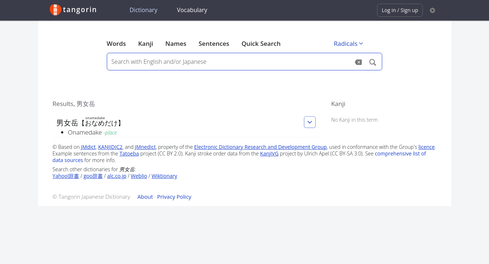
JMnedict (145, 146)
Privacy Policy (174, 196)
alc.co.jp (117, 175)
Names (175, 43)
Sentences (214, 43)
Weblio (139, 175)
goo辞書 (92, 175)
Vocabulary (192, 10)
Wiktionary (164, 175)
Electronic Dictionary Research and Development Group (260, 146)
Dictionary (143, 10)
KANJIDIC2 (110, 146)
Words (116, 43)
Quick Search (261, 43)
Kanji (145, 43)
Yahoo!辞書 (66, 175)
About (145, 196)
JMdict (88, 146)
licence (426, 146)
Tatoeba (129, 153)
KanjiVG (269, 153)
